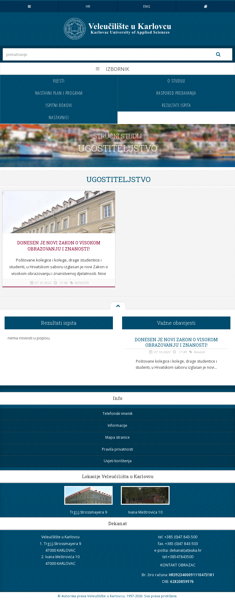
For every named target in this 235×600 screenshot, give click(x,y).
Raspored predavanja (176, 93)
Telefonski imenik (117, 413)
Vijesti (59, 81)
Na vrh (117, 306)
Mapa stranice (117, 437)
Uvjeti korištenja (118, 460)
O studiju (176, 81)
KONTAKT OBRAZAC (178, 565)
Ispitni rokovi (59, 105)
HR (88, 6)
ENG (146, 6)
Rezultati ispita (176, 105)
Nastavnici (59, 117)
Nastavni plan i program (59, 93)
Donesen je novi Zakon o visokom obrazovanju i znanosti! (58, 246)
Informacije (117, 425)
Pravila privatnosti (117, 449)
